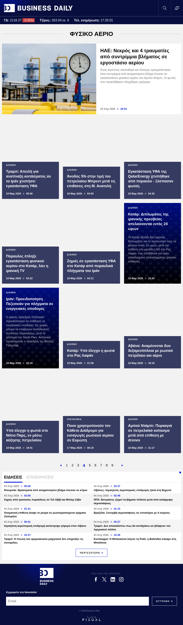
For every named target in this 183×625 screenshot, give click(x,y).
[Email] (77, 601)
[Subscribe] (163, 601)
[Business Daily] (46, 576)
